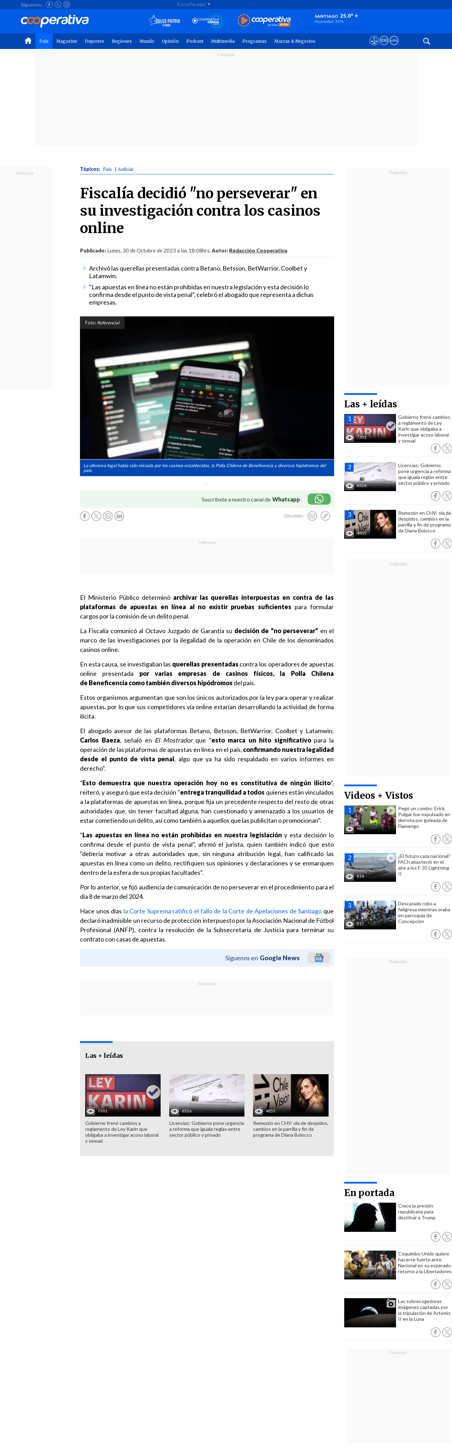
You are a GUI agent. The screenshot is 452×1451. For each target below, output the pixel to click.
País (44, 41)
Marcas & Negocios (294, 41)
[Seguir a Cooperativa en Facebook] (49, 4)
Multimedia (223, 41)
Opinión (170, 41)
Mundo (146, 41)
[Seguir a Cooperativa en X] (58, 4)
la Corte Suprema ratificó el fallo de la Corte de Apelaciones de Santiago (222, 911)
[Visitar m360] (384, 46)
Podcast (194, 41)
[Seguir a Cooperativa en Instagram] (66, 4)
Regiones (122, 41)
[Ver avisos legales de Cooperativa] (374, 46)
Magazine (66, 41)
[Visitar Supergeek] (394, 46)
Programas (254, 41)
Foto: (90, 322)
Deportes (94, 41)
